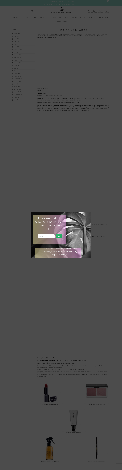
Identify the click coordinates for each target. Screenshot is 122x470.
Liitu (59, 236)
